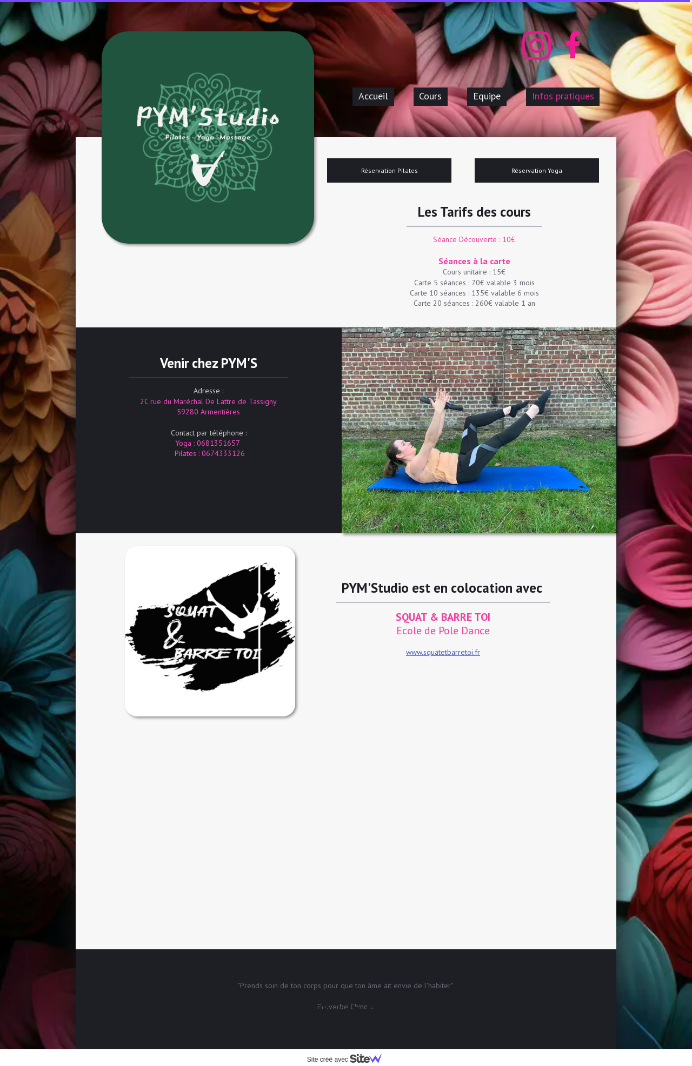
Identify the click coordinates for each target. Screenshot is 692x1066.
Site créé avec (348, 1059)
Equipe (487, 96)
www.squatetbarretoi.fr (443, 652)
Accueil (373, 96)
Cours (430, 96)
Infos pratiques (563, 96)
